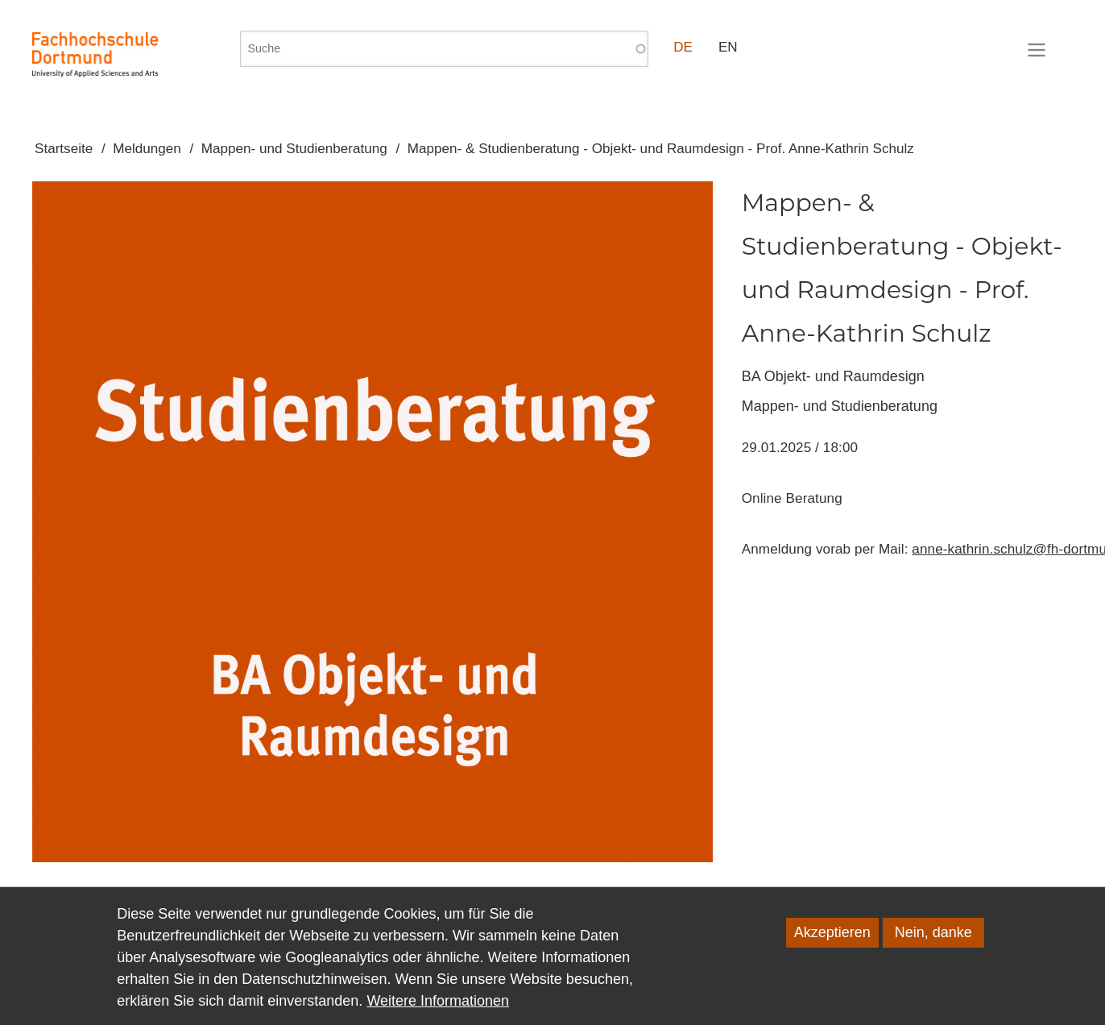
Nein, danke (933, 942)
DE (683, 47)
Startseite (64, 148)
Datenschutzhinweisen (314, 989)
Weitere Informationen (437, 1010)
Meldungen (147, 148)
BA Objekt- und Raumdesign (833, 376)
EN (728, 47)
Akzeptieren (832, 942)
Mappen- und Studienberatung (294, 148)
